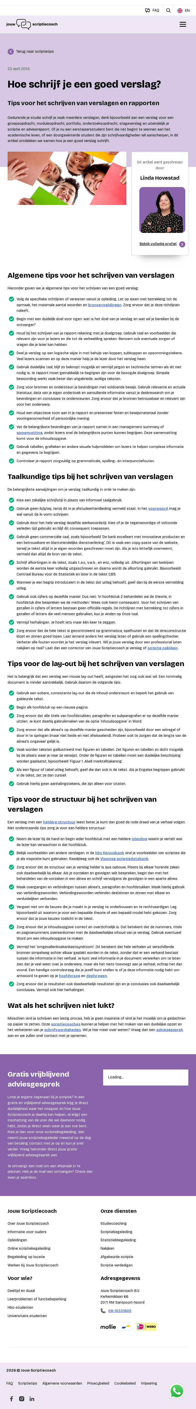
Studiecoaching (114, 1223)
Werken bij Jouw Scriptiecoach (33, 1265)
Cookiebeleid (125, 1383)
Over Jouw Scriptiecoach (28, 1223)
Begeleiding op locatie (26, 1257)
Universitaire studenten (27, 1316)
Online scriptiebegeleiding (29, 1248)
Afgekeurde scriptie (117, 1257)
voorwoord (158, 508)
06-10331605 (119, 1311)
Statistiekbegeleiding (118, 1240)
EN (183, 10)
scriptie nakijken (163, 648)
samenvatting (29, 433)
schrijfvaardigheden (62, 1030)
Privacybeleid (98, 1383)
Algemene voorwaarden (62, 1383)
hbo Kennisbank (109, 853)
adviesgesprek (169, 1030)
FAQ (9, 1383)
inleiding (139, 839)
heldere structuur (59, 822)
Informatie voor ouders (27, 1232)
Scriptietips (27, 1383)
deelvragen (96, 976)
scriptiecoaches (65, 1024)
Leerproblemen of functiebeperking (37, 1299)
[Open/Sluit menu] (183, 24)
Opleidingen (17, 1240)
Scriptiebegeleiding (116, 1232)
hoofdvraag (69, 976)
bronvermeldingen (104, 305)
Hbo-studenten (20, 1307)
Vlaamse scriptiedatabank (124, 859)
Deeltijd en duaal (21, 1291)
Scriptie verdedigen (117, 1265)
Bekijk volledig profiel (162, 244)
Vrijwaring (149, 1383)
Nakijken (107, 1248)
